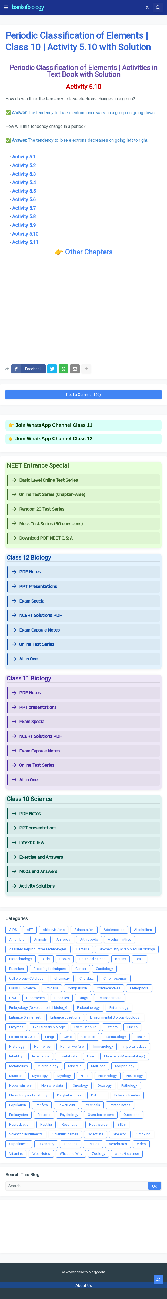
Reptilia (46, 1124)
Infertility (15, 1056)
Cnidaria (51, 988)
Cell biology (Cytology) (27, 978)
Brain (139, 959)
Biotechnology (20, 959)
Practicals (92, 1105)
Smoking (143, 1134)
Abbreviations (54, 930)
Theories (70, 1144)
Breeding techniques (50, 969)
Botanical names (92, 959)
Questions (131, 1115)
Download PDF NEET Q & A (42, 538)
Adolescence (113, 930)
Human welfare (72, 1047)
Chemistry (62, 978)
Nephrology (107, 1076)
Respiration (70, 1124)
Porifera (42, 1105)
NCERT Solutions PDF (37, 615)
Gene (68, 1037)
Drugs (83, 998)
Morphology (124, 1066)
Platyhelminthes (69, 1095)
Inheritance (40, 1056)
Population (17, 1105)
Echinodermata (109, 998)
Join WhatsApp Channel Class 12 (53, 438)
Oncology (80, 1085)
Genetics (88, 1037)
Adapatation (84, 930)
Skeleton (120, 1134)
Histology (16, 1047)
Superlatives (18, 1144)
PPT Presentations (34, 586)
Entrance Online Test (25, 1017)
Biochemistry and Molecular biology (127, 949)
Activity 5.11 (25, 242)
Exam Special (28, 601)
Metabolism (18, 1066)
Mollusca (98, 1066)
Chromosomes (115, 978)
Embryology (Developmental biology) (38, 1008)
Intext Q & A (28, 842)
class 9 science (127, 1154)
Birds (46, 959)
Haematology (115, 1037)
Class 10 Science (22, 988)
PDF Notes (26, 572)
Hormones (42, 1047)
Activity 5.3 (24, 174)
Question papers (101, 1115)
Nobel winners (20, 1085)
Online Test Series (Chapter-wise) (48, 494)
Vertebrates (118, 1144)
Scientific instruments (26, 1134)
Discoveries (35, 998)
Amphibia (16, 939)
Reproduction (20, 1124)
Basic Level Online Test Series (45, 480)
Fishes (132, 1027)
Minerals (74, 1066)
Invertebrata (68, 1056)
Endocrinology (88, 1008)
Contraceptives (108, 988)
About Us (83, 1285)
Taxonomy (46, 1144)
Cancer (80, 969)
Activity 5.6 (24, 199)
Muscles (15, 1076)
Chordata (86, 978)
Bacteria (82, 949)
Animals (40, 939)
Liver (90, 1056)
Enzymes (16, 1027)
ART (30, 930)
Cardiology (104, 969)
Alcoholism (143, 930)
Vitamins (16, 1154)
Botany (120, 959)
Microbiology (48, 1066)
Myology (64, 1076)
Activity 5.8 (24, 216)
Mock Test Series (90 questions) (47, 524)
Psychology (69, 1115)
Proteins (44, 1115)
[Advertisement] (83, 311)
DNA (12, 998)
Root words (98, 1124)
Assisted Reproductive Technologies (38, 949)
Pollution (98, 1095)
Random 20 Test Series (38, 509)
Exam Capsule (85, 1027)
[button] (6, 7)
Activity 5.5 (24, 191)
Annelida (63, 939)
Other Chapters (88, 252)
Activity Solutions (33, 886)
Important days (134, 1047)
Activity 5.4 (24, 182)
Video (141, 1144)
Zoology (98, 1154)
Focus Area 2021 (22, 1037)
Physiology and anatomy (28, 1095)
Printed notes (120, 1105)
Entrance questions (65, 1017)
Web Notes (41, 1154)
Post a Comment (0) (83, 394)
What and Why (71, 1154)
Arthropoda (89, 939)
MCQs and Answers (34, 871)
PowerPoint (66, 1105)
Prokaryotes (18, 1115)
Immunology (103, 1047)
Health (141, 1037)
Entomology (118, 1008)
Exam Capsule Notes (36, 630)
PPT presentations (34, 707)
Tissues (93, 1144)
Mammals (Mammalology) (124, 1056)
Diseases (61, 998)
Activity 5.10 (25, 234)
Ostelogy (105, 1085)
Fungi (49, 1037)
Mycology (40, 1076)
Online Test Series (33, 644)
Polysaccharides (127, 1095)
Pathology (129, 1085)
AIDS (13, 930)
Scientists (95, 1134)
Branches (16, 969)
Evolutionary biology (49, 1027)
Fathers (112, 1027)
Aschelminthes (119, 939)
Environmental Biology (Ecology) (115, 1017)
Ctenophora (139, 988)
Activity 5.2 (24, 165)
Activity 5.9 (24, 225)
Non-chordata (52, 1085)
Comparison (77, 988)
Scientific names (65, 1134)
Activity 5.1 (24, 157)
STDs (121, 1124)
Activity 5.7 (24, 208)
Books (64, 959)
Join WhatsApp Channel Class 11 (53, 425)
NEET (85, 1076)
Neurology (134, 1076)
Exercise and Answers (37, 857)
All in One (25, 659)
